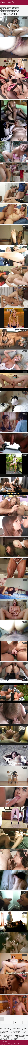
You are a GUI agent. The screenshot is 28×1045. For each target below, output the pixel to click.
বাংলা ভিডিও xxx (4, 1042)
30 (20, 1022)
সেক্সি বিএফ (12, 1043)
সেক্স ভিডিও (22, 1043)
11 (15, 1022)
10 (11, 1022)
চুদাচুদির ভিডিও (17, 1042)
